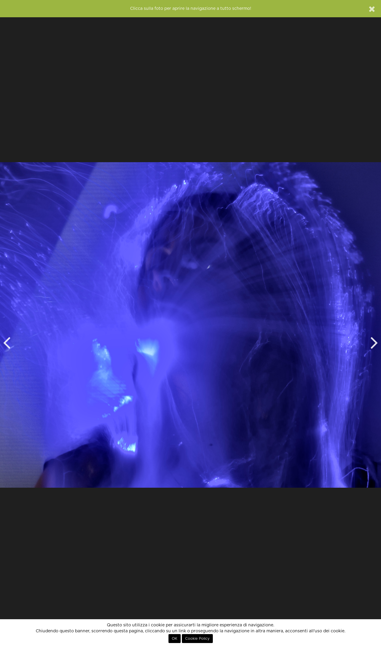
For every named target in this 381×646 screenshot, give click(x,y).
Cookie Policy (197, 638)
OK (174, 638)
